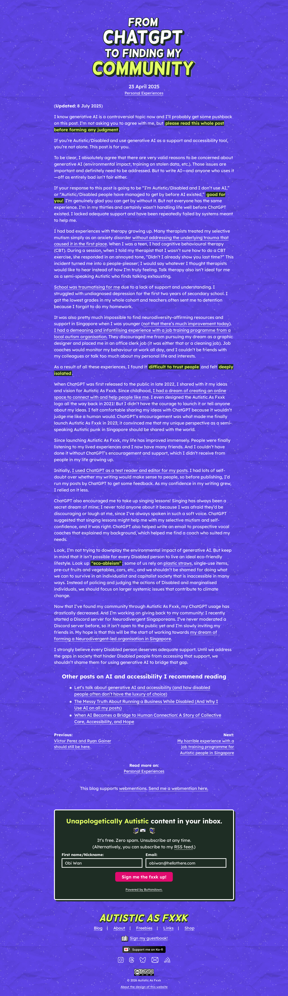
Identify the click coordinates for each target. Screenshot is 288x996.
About (119, 927)
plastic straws (178, 563)
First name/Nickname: (83, 854)
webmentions (132, 788)
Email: (151, 854)
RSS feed (183, 846)
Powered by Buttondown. (144, 889)
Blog (98, 927)
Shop (189, 927)
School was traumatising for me (87, 287)
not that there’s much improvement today (186, 323)
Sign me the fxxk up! (144, 877)
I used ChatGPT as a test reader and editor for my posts (130, 470)
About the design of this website (144, 987)
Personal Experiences (144, 93)
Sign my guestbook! (149, 938)
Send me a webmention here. (178, 788)
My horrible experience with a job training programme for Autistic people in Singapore (205, 746)
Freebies (144, 927)
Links (168, 927)
